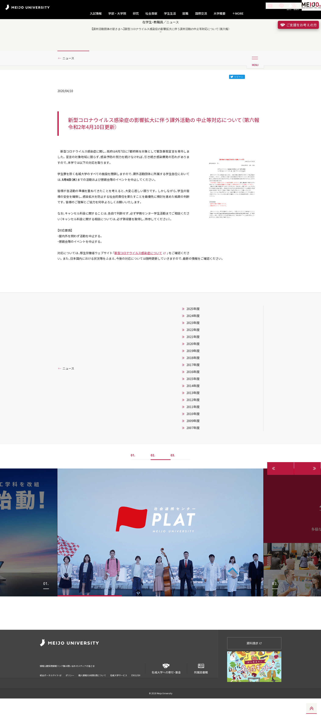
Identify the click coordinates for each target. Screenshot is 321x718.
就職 (185, 13)
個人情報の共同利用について (92, 689)
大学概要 (219, 13)
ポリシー (70, 689)
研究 (136, 13)
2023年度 (193, 375)
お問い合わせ (100, 683)
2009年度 (193, 473)
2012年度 (193, 452)
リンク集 (80, 683)
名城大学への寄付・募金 (166, 686)
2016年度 (193, 424)
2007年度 (193, 480)
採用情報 (62, 683)
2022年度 (193, 382)
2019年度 (193, 403)
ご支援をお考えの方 (298, 24)
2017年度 (193, 417)
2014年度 (193, 438)
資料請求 (254, 663)
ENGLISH (135, 689)
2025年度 (193, 361)
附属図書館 (201, 686)
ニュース (69, 74)
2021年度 (193, 389)
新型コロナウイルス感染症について (149, 303)
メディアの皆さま (126, 683)
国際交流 (201, 13)
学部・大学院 (117, 13)
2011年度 (193, 459)
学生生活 (170, 13)
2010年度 (193, 466)
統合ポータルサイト (50, 689)
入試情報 (96, 13)
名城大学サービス (118, 689)
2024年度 (193, 368)
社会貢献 (151, 13)
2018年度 (193, 410)
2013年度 (193, 445)
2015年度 (193, 431)
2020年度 (193, 396)
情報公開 (45, 683)
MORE (237, 13)
